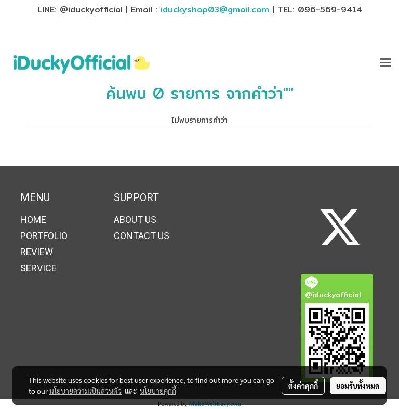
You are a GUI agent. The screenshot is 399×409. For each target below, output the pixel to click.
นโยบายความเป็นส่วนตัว (85, 390)
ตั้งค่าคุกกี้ (303, 385)
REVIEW (36, 251)
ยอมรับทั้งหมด (358, 385)
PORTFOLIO (44, 235)
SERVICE (38, 267)
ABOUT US (135, 219)
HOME (33, 219)
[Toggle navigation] (385, 63)
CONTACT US (141, 235)
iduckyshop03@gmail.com (215, 9)
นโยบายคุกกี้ (158, 390)
